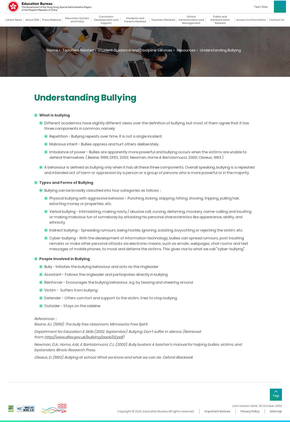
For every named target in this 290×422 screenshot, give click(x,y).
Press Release (51, 20)
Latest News (14, 20)
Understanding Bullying (220, 50)
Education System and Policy (77, 20)
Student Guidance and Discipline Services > (136, 50)
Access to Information (251, 20)
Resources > (187, 50)
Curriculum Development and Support (106, 20)
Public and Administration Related (220, 20)
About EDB (32, 20)
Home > (53, 50)
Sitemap (276, 411)
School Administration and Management (191, 20)
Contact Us (276, 20)
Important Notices (217, 411)
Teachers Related (163, 20)
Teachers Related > (79, 50)
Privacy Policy (250, 411)
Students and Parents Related (135, 20)
